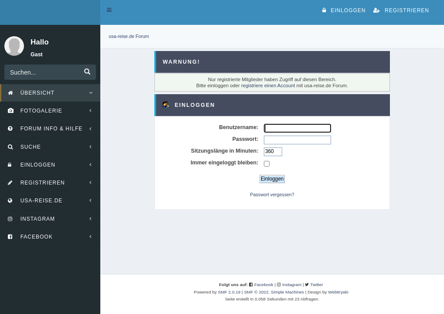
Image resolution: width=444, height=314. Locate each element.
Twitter (316, 284)
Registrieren (401, 10)
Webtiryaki (338, 292)
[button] (109, 10)
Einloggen (343, 10)
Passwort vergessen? (272, 194)
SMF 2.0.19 (229, 292)
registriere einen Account (268, 85)
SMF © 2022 (256, 292)
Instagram (291, 284)
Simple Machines (287, 292)
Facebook (263, 284)
